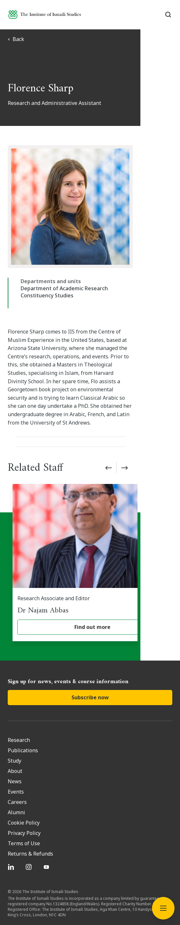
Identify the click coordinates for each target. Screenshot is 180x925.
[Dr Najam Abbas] (92, 537)
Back (16, 39)
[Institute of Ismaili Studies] (44, 14)
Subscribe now (90, 672)
